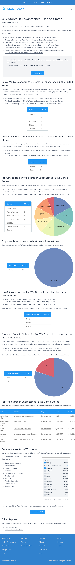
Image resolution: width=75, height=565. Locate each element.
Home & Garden (13, 216)
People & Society (13, 219)
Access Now (37, 73)
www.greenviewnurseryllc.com (25, 434)
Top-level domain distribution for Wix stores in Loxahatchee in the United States (34, 50)
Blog (40, 554)
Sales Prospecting (9, 542)
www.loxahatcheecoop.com (24, 416)
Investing (5, 546)
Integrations (6, 550)
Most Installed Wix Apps (14, 530)
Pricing (23, 542)
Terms (59, 546)
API (3, 554)
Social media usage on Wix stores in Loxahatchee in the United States (30, 37)
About (41, 542)
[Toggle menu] (71, 9)
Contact (42, 546)
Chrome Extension (45, 2)
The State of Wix (11, 527)
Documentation (26, 546)
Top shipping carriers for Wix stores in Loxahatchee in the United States (31, 48)
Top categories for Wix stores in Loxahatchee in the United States (29, 42)
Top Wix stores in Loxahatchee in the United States (24, 53)
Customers (43, 550)
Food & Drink (12, 208)
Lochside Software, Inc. (11, 561)
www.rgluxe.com (20, 421)
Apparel (10, 223)
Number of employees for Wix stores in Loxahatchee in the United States (32, 45)
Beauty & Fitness (13, 226)
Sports (9, 230)
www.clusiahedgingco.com (23, 439)
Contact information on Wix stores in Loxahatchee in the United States (31, 40)
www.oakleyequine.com (22, 429)
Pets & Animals (12, 212)
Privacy (60, 542)
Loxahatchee (46, 416)
